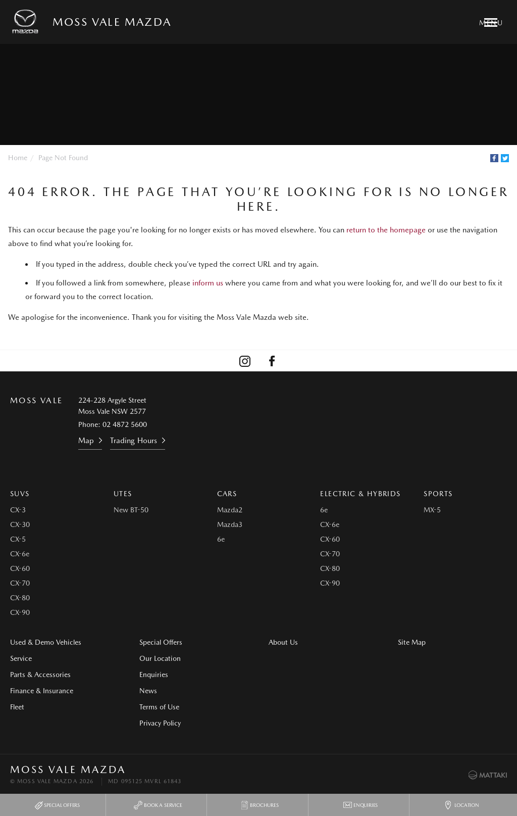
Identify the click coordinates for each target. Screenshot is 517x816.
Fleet (17, 707)
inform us (207, 282)
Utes (123, 494)
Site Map (412, 642)
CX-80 (20, 598)
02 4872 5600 (124, 424)
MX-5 (432, 510)
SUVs (20, 494)
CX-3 (18, 510)
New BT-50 (131, 510)
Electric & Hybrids (360, 494)
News (148, 691)
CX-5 (18, 539)
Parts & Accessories (40, 674)
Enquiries (153, 674)
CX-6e (19, 554)
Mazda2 (229, 510)
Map (86, 440)
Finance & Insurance (41, 691)
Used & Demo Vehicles (45, 642)
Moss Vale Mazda (112, 21)
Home (17, 158)
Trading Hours (133, 440)
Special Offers (160, 642)
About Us (283, 642)
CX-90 (20, 612)
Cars (227, 494)
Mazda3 (229, 524)
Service (21, 658)
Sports (438, 494)
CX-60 (20, 568)
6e (221, 539)
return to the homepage (386, 229)
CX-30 (20, 524)
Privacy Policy (160, 723)
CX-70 (20, 583)
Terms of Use (159, 707)
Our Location (160, 658)
